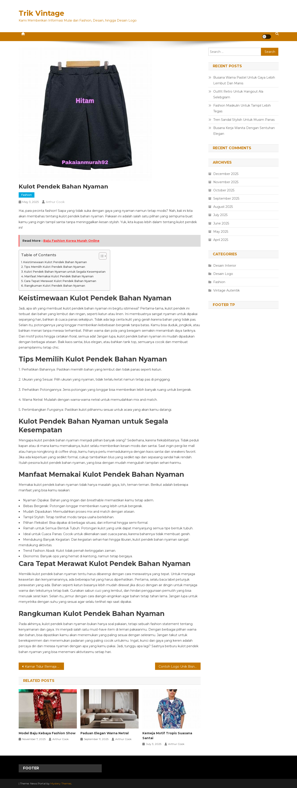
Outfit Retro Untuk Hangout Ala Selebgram (238, 94)
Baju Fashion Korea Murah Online (71, 241)
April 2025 (220, 240)
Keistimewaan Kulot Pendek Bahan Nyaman (55, 262)
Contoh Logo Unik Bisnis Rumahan (180, 667)
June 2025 (221, 223)
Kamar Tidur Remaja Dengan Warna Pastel (44, 667)
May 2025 (220, 232)
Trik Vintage (41, 13)
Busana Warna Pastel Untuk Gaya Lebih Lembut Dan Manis (244, 80)
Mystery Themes (60, 783)
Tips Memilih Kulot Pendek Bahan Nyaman (54, 266)
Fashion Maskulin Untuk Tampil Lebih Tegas (242, 108)
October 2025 (223, 190)
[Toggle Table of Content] (101, 256)
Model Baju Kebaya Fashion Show (47, 733)
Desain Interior (224, 266)
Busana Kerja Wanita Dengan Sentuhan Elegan (244, 131)
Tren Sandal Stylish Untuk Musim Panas (244, 120)
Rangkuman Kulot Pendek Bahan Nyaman (54, 285)
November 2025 (225, 182)
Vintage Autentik (226, 290)
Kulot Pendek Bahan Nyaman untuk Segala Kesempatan (65, 271)
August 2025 (223, 207)
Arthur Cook (55, 202)
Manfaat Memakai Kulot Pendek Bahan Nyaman (59, 276)
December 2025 (225, 174)
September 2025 (226, 198)
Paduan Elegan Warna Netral (104, 733)
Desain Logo (223, 274)
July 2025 (220, 215)
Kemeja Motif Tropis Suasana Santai (167, 735)
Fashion (26, 195)
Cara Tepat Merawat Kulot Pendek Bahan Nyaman (60, 281)
